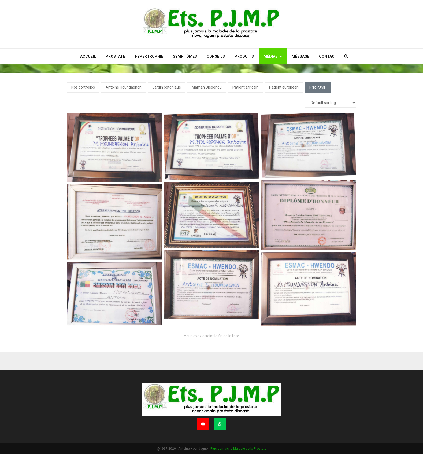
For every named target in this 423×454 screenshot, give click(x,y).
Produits (244, 56)
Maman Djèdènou (207, 87)
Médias (271, 56)
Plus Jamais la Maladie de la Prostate (238, 449)
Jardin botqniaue (166, 87)
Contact (328, 56)
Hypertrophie (149, 56)
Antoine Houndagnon (124, 87)
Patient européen (284, 87)
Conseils (216, 56)
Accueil (88, 56)
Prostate (115, 56)
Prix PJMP (317, 87)
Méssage (300, 56)
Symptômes (185, 56)
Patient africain (245, 87)
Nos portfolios (83, 87)
